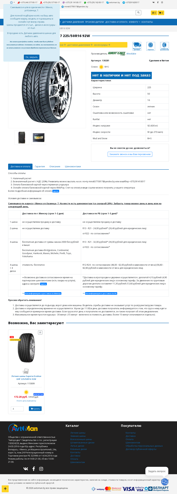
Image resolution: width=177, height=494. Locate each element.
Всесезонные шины (80, 437)
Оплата (74, 455)
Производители (94, 21)
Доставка (75, 452)
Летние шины (77, 431)
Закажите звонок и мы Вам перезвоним (130, 153)
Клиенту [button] (134, 21)
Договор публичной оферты (140, 446)
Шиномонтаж (77, 458)
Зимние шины (77, 434)
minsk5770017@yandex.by (74, 6)
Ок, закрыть (32, 57)
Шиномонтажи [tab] (71, 165)
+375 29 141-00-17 (72, 2)
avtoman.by (112, 2)
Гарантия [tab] (38, 165)
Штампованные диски (81, 440)
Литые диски (76, 443)
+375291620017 (130, 2)
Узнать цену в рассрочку (26, 399)
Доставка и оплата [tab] (19, 165)
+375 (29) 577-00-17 (50, 2)
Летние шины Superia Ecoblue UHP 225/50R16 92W (26, 376)
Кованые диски (78, 446)
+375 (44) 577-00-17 (28, 2)
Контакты (147, 21)
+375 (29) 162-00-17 (94, 2)
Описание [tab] (53, 165)
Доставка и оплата (116, 21)
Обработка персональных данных (143, 443)
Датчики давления (73, 21)
